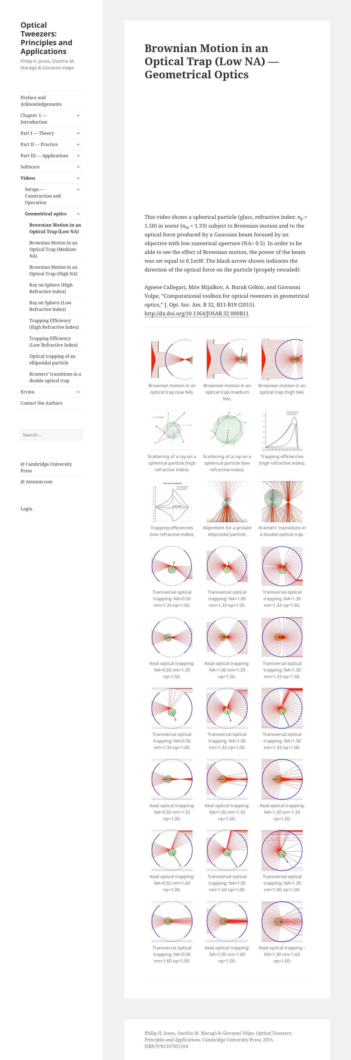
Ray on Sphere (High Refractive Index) (51, 288)
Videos (28, 178)
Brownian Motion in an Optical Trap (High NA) (53, 270)
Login (26, 509)
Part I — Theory (37, 133)
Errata (27, 392)
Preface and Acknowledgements (41, 101)
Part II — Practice (39, 144)
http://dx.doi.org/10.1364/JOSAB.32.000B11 (197, 313)
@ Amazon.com (37, 482)
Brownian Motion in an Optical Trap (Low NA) (55, 228)
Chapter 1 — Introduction (34, 118)
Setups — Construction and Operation (43, 195)
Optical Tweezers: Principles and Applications (46, 38)
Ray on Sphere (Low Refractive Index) (50, 306)
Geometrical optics (46, 214)
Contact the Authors (41, 403)
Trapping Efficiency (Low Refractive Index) (53, 341)
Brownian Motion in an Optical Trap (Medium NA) (53, 249)
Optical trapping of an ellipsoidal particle (52, 359)
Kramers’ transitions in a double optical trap (55, 377)
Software (30, 167)
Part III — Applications (44, 156)
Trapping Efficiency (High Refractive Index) (54, 324)
